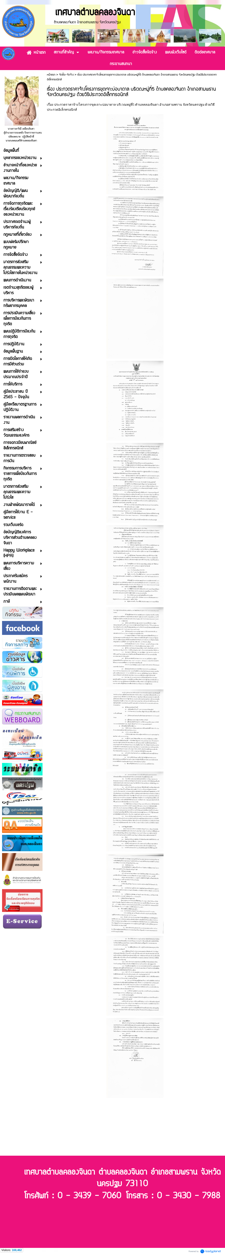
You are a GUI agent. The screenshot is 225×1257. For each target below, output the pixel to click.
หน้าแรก (51, 74)
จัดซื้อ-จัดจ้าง (66, 74)
